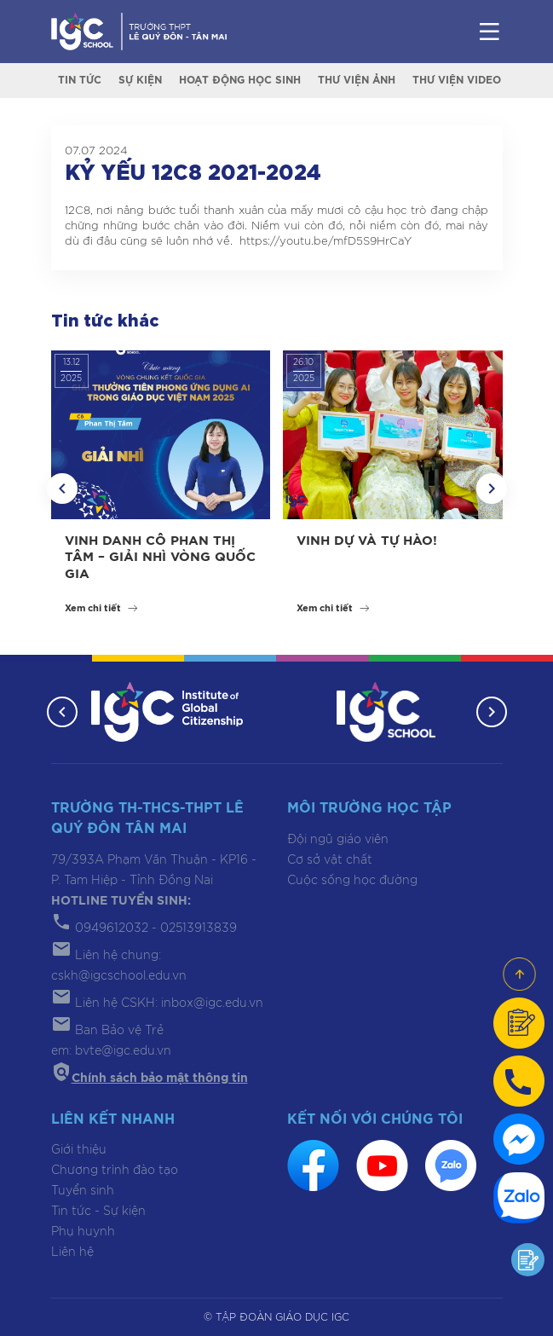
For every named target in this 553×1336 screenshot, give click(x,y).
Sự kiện (140, 80)
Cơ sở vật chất (329, 860)
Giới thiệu (79, 1150)
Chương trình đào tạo (114, 1171)
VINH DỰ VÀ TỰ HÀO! (367, 541)
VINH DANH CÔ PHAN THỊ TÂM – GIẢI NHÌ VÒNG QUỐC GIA (160, 558)
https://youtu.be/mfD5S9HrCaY (325, 241)
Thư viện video (456, 80)
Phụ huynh (83, 1232)
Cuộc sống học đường (352, 881)
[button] (62, 488)
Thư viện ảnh (356, 80)
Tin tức (79, 80)
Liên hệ (72, 1252)
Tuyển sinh (82, 1191)
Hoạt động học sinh (240, 80)
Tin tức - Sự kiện (98, 1211)
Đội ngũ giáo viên (338, 840)
